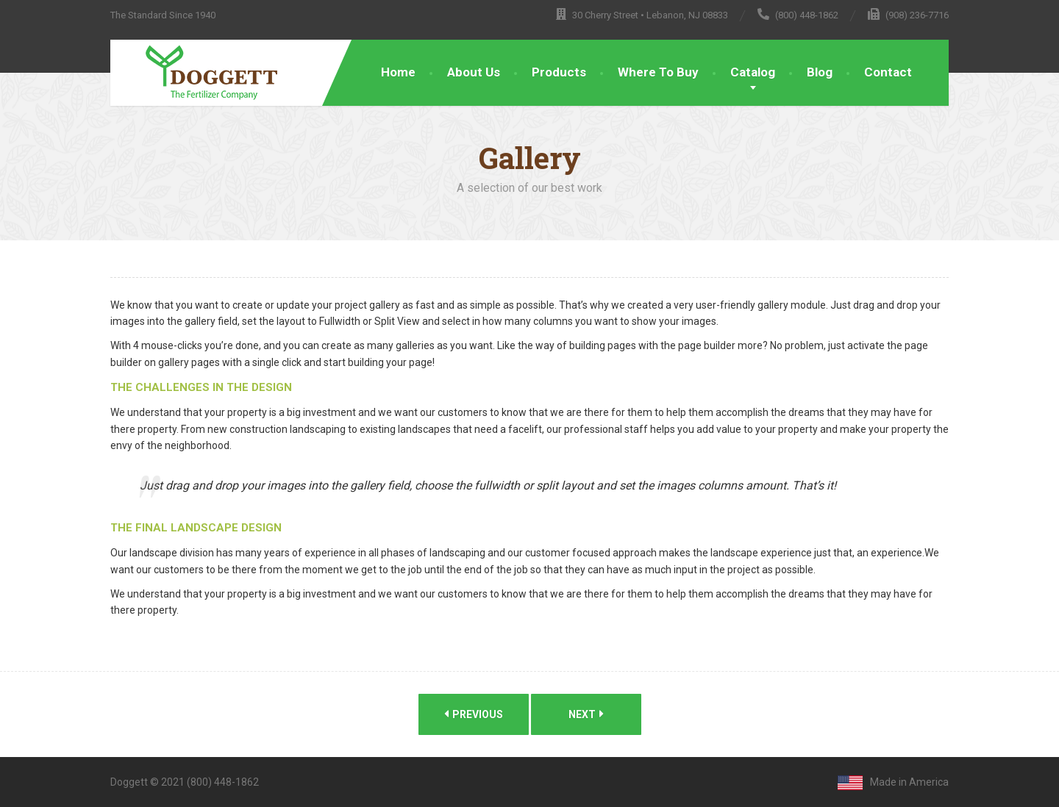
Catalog (752, 72)
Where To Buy (658, 72)
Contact (888, 72)
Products (559, 72)
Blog (819, 72)
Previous (473, 714)
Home (398, 72)
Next (586, 714)
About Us (473, 72)
